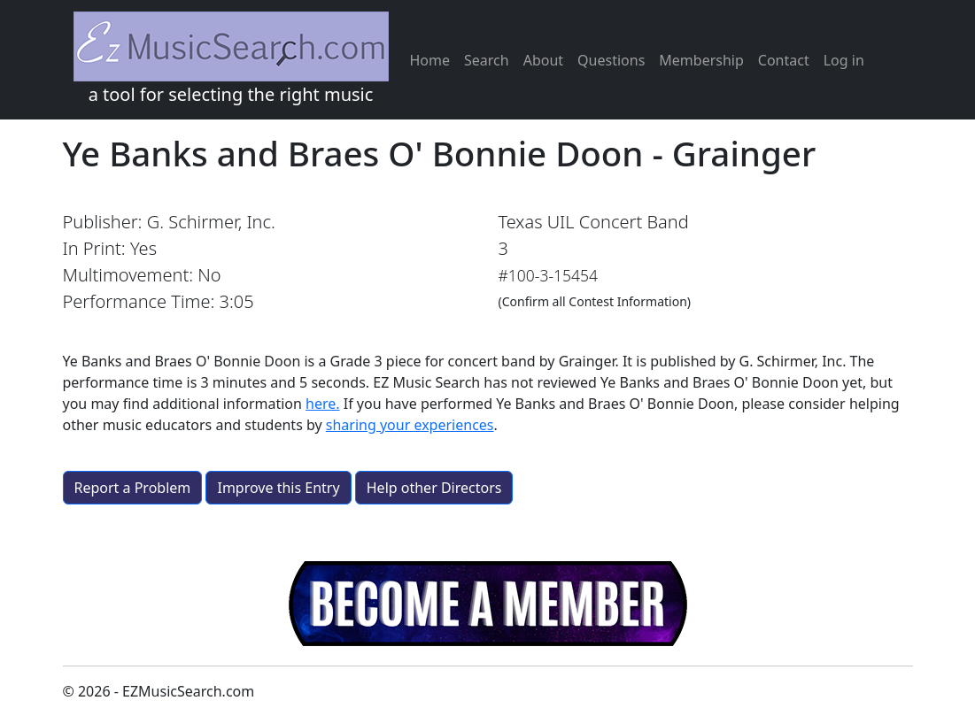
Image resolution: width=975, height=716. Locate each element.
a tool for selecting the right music (231, 59)
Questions (611, 60)
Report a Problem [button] (132, 487)
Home (430, 60)
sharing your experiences (410, 425)
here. (323, 403)
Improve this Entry (278, 487)
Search (486, 60)
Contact (783, 60)
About (543, 60)
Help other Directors (434, 487)
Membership (701, 60)
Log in (844, 60)
